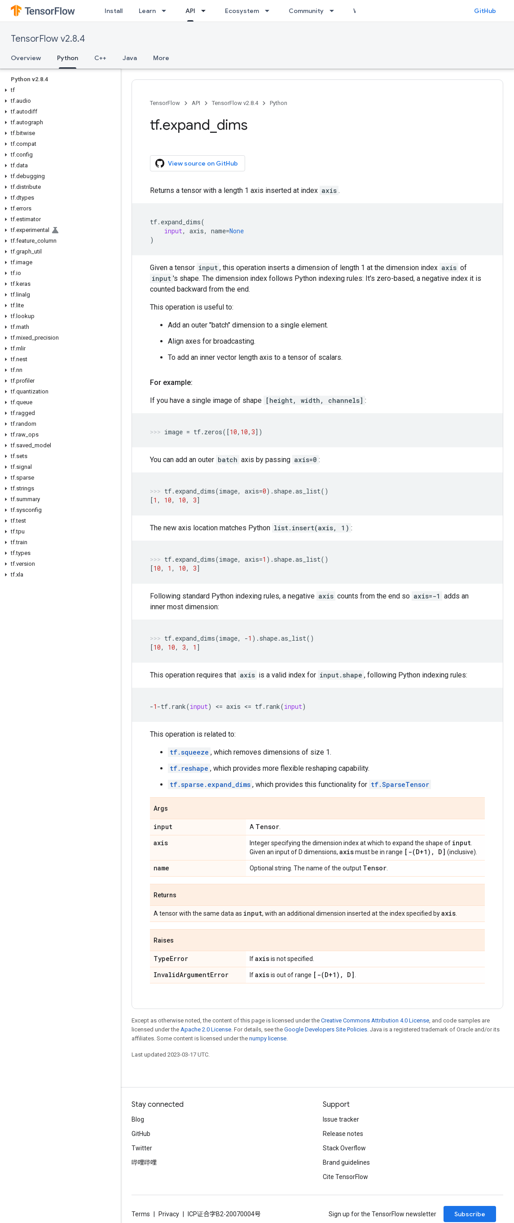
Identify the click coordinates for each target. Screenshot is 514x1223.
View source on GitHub (196, 163)
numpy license (267, 1038)
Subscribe (469, 1214)
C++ (100, 58)
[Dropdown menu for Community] (334, 11)
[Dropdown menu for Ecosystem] (270, 11)
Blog (138, 1119)
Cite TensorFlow (345, 1176)
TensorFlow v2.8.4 (48, 38)
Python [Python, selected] (67, 58)
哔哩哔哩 (144, 1162)
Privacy (168, 1214)
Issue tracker (341, 1119)
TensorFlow (165, 103)
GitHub (485, 11)
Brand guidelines (346, 1162)
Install (114, 11)
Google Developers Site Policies (325, 1029)
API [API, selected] (190, 11)
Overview (26, 58)
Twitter (142, 1148)
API (196, 103)
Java (130, 58)
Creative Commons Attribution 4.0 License (375, 1020)
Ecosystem (242, 11)
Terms (141, 1214)
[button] (58, 90)
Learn (147, 11)
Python (278, 103)
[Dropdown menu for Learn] (166, 11)
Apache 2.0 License (205, 1029)
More (161, 58)
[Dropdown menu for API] (206, 11)
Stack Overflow (344, 1148)
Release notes (343, 1133)
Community (306, 11)
